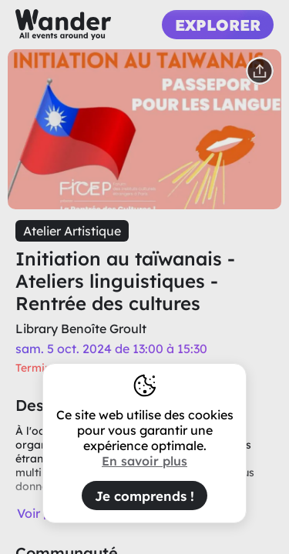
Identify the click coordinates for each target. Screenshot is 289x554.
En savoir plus (144, 461)
